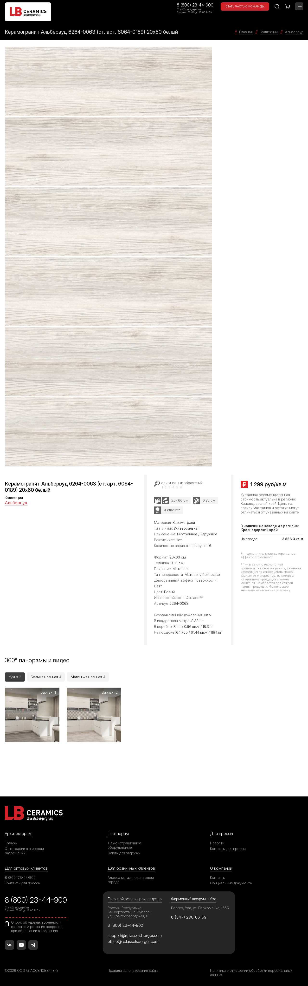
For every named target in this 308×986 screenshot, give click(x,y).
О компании (221, 867)
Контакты (217, 877)
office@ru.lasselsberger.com (133, 940)
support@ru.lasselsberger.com (135, 934)
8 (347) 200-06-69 (188, 916)
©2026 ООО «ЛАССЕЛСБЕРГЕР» (32, 970)
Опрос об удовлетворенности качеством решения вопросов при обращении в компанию (36, 926)
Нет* (158, 586)
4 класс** (172, 510)
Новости (217, 842)
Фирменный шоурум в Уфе (193, 898)
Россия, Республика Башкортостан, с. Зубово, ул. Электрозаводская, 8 (129, 911)
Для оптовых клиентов (26, 867)
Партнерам (118, 832)
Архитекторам (18, 832)
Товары (11, 842)
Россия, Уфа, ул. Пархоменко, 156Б (200, 907)
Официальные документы (231, 882)
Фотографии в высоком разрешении (24, 850)
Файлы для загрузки (124, 852)
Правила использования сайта (133, 970)
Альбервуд (16, 502)
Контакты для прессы (228, 848)
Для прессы (221, 832)
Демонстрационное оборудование (124, 844)
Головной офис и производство (135, 898)
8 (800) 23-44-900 (195, 4)
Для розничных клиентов (131, 867)
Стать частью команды (244, 6)
